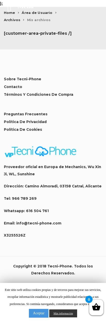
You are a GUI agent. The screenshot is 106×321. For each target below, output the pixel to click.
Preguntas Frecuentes (25, 114)
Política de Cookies (23, 129)
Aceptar (38, 313)
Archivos (12, 20)
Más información (63, 313)
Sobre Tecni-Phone (22, 79)
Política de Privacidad (25, 122)
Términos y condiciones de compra (38, 94)
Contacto (13, 87)
